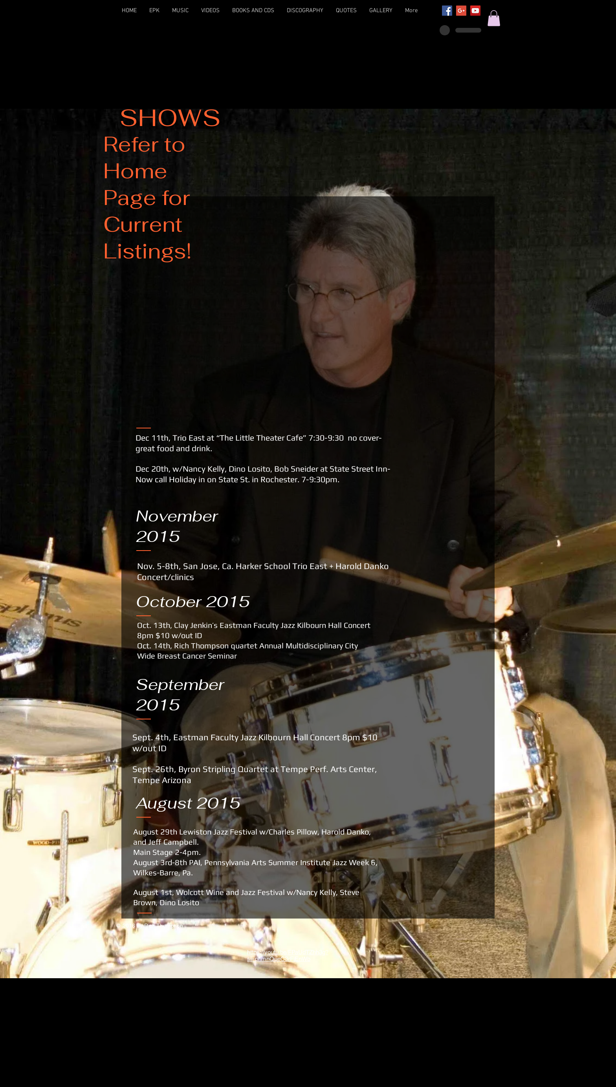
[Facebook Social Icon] (447, 10)
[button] (493, 18)
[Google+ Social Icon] (461, 10)
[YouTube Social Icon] (475, 10)
